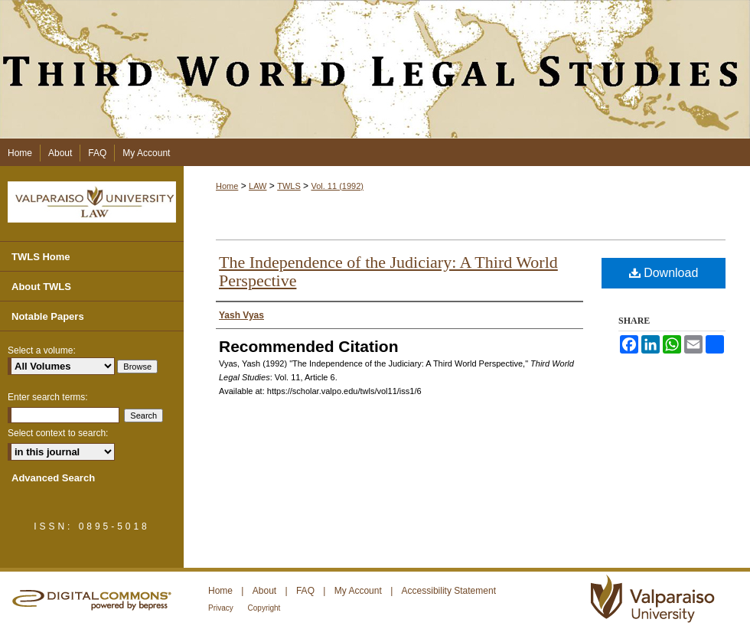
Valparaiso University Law (92, 202)
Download (664, 272)
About (266, 590)
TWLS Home (40, 256)
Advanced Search (53, 478)
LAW (257, 186)
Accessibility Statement (449, 590)
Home (227, 186)
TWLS (289, 186)
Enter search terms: (48, 397)
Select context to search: (58, 433)
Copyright (264, 608)
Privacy (222, 608)
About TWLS (41, 286)
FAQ (306, 590)
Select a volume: (42, 350)
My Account (359, 590)
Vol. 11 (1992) (337, 186)
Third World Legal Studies (375, 69)
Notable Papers (47, 316)
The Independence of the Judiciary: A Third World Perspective (388, 271)
